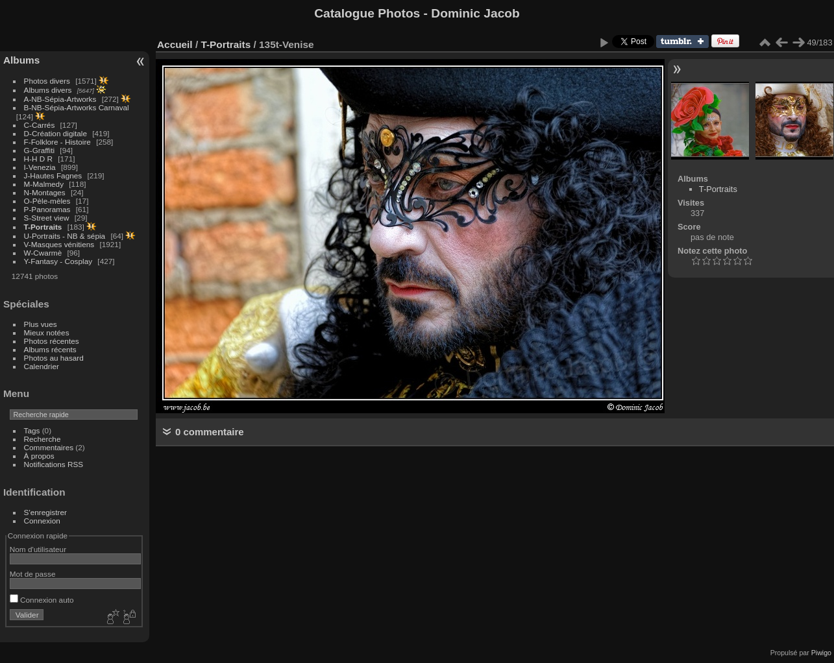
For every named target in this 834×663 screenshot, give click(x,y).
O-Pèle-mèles (47, 201)
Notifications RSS (54, 464)
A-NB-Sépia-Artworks (60, 99)
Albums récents (50, 349)
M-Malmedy (44, 184)
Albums (21, 60)
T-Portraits (43, 227)
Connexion (42, 520)
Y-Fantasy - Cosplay (58, 261)
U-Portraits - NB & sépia (65, 236)
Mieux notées (46, 332)
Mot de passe (33, 574)
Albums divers (48, 90)
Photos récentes (51, 341)
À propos (39, 456)
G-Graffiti (39, 150)
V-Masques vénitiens (59, 244)
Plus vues (40, 324)
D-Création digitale (55, 133)
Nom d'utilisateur (38, 549)
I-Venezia (40, 167)
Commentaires (49, 447)
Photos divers (47, 81)
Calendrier (41, 366)
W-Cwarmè (43, 252)
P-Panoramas (47, 209)
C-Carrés (39, 125)
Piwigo (821, 653)
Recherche (42, 439)
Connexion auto (42, 600)
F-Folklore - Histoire (57, 142)
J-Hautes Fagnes (53, 175)
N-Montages (45, 192)
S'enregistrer (45, 512)
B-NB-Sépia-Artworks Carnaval (76, 107)
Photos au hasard (54, 358)
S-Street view (46, 217)
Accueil (175, 44)
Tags (32, 430)
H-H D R (38, 158)
